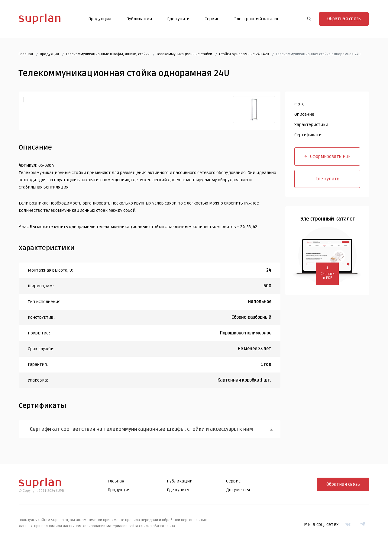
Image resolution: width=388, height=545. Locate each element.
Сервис (212, 18)
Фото (299, 104)
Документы (238, 490)
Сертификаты (308, 134)
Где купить (178, 18)
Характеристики (311, 124)
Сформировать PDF (327, 156)
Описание (304, 114)
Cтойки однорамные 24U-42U (244, 54)
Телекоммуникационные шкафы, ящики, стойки (108, 54)
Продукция (99, 18)
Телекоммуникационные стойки (184, 54)
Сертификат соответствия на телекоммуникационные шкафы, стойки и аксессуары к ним (142, 429)
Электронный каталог (256, 18)
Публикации (139, 18)
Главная (26, 54)
